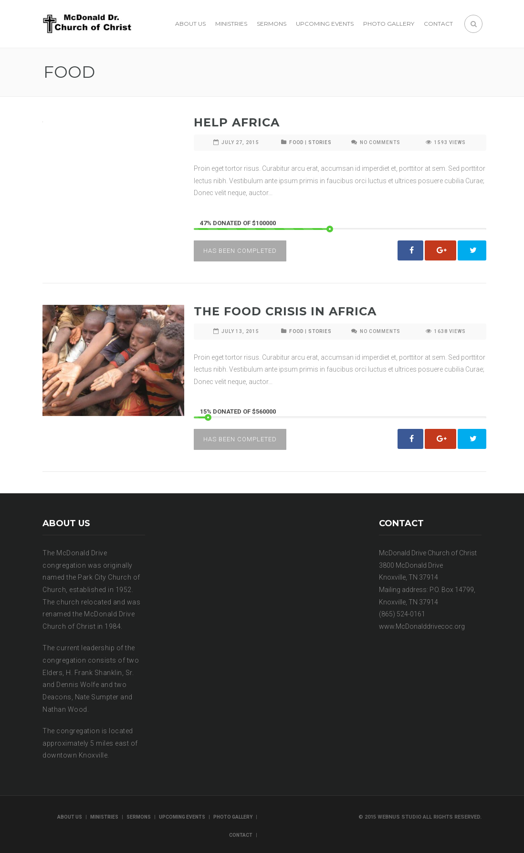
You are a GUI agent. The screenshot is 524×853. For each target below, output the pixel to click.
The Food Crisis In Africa (285, 311)
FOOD (296, 142)
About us (190, 23)
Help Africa (237, 122)
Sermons (271, 23)
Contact (438, 23)
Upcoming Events (325, 23)
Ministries (231, 23)
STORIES (320, 142)
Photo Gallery (388, 23)
